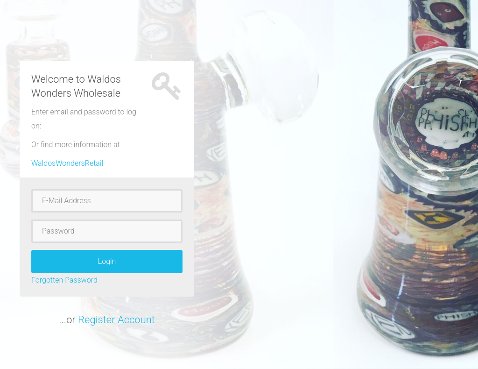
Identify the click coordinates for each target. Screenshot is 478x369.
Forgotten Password (64, 280)
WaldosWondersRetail (67, 163)
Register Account (116, 320)
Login (107, 261)
